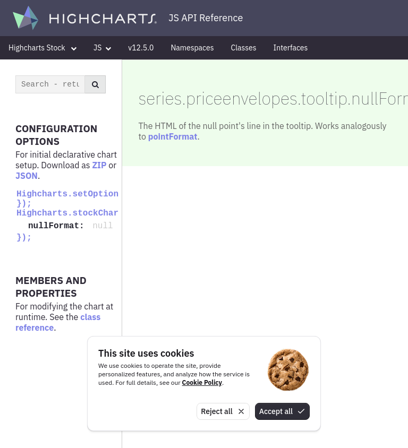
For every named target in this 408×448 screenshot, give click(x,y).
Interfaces (291, 48)
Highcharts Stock (42, 48)
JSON (26, 175)
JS (102, 48)
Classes (244, 48)
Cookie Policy (202, 382)
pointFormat (173, 136)
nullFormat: (58, 226)
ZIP (99, 165)
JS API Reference (205, 18)
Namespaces (192, 48)
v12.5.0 (141, 48)
